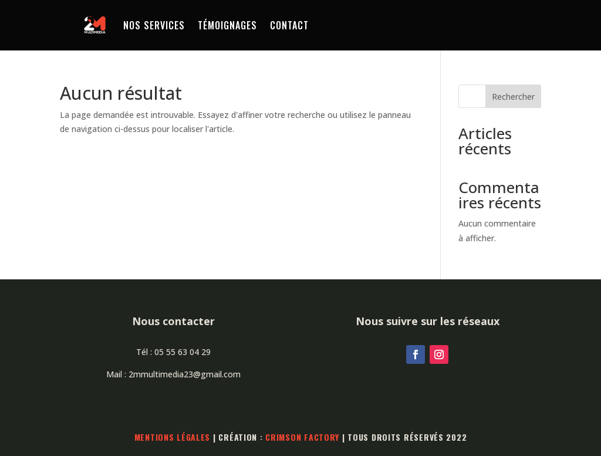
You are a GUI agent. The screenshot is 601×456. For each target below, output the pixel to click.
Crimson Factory (302, 437)
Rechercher (513, 96)
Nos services (154, 25)
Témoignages (227, 25)
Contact (289, 25)
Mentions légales (172, 437)
